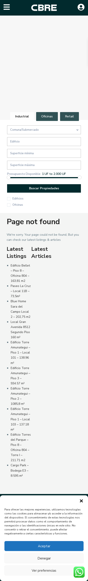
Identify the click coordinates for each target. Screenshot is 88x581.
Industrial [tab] (22, 116)
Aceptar (44, 546)
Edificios (17, 198)
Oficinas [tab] (47, 116)
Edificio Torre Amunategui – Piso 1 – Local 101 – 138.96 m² (20, 352)
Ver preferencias (44, 570)
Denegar (44, 558)
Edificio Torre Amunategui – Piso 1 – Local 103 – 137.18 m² (20, 419)
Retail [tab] (69, 116)
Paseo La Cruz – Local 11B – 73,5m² (21, 291)
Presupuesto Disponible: (24, 174)
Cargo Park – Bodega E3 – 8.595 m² (20, 470)
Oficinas (17, 204)
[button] (81, 501)
